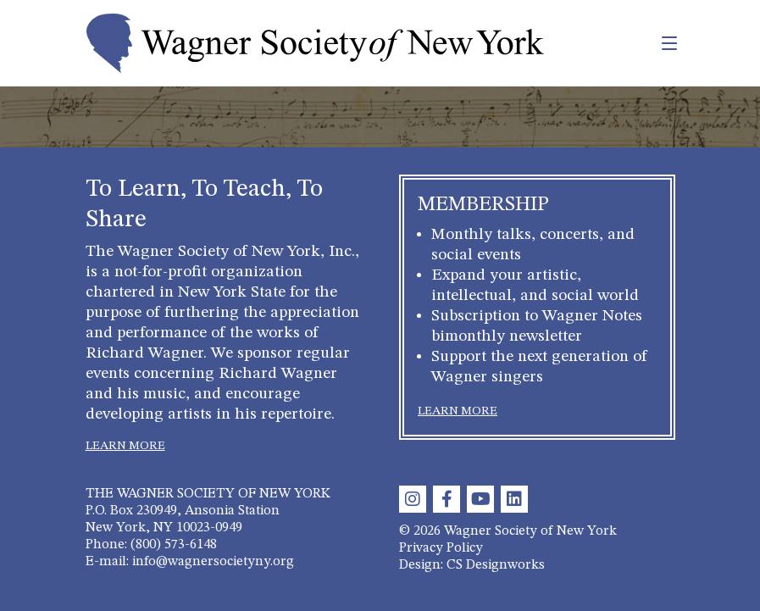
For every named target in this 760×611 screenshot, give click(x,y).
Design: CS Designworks (472, 565)
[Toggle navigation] (632, 43)
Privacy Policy (441, 548)
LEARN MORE (125, 446)
